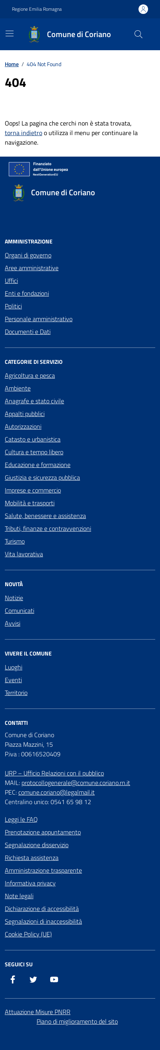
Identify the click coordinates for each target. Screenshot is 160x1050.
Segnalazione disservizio (36, 845)
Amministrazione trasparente (43, 870)
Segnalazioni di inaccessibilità (43, 921)
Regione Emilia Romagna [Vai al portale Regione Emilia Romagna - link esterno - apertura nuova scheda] (37, 9)
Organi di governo (28, 255)
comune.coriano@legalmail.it (56, 792)
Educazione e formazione (37, 464)
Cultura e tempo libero (34, 452)
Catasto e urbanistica (32, 439)
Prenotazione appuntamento (43, 832)
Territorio (16, 692)
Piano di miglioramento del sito (77, 1021)
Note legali (19, 896)
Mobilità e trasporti (30, 503)
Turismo (15, 541)
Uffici (11, 280)
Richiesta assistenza (32, 857)
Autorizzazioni (23, 426)
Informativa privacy (30, 883)
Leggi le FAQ (21, 819)
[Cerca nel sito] (138, 34)
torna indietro (23, 132)
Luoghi (13, 667)
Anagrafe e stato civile (34, 401)
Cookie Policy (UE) (28, 934)
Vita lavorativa (24, 554)
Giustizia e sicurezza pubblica (42, 477)
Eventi (13, 680)
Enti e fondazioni (27, 293)
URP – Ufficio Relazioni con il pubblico (54, 773)
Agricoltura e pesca (30, 375)
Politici (13, 306)
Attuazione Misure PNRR (37, 1012)
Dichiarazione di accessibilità (42, 908)
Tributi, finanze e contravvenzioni (48, 528)
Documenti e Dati (28, 331)
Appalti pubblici (25, 413)
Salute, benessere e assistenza (45, 515)
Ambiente (18, 388)
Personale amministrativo (38, 319)
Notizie (14, 598)
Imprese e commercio (33, 490)
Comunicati (19, 610)
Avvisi (12, 623)
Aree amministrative (32, 268)
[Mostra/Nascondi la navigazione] (9, 33)
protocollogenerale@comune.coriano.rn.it (75, 782)
